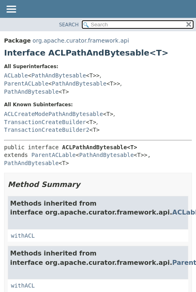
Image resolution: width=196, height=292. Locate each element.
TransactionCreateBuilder (45, 122)
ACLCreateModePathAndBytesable (53, 114)
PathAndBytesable (58, 75)
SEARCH (69, 25)
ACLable (16, 75)
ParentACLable (26, 83)
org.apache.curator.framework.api (80, 40)
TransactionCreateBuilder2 (46, 130)
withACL (23, 235)
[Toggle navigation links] (11, 9)
